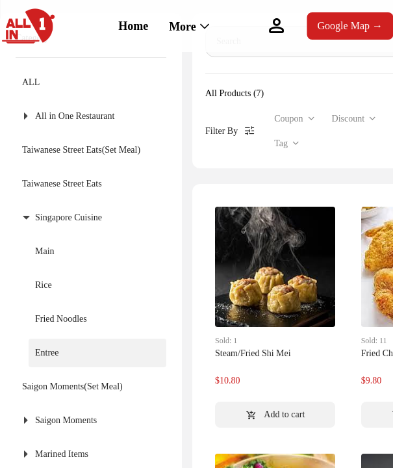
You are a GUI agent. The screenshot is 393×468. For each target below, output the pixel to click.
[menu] (177, 26)
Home (133, 26)
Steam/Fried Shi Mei (253, 353)
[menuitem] (133, 26)
